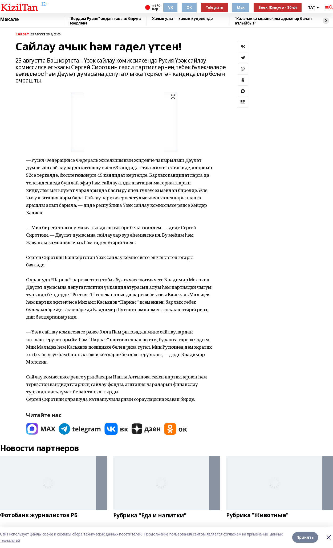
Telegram (214, 7)
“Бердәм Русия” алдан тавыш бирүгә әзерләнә (105, 21)
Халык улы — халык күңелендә (182, 19)
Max (241, 7)
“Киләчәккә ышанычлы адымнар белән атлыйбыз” (273, 21)
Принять (305, 537)
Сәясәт (22, 34)
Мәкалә (9, 19)
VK (170, 7)
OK (189, 7)
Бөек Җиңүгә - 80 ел (277, 7)
